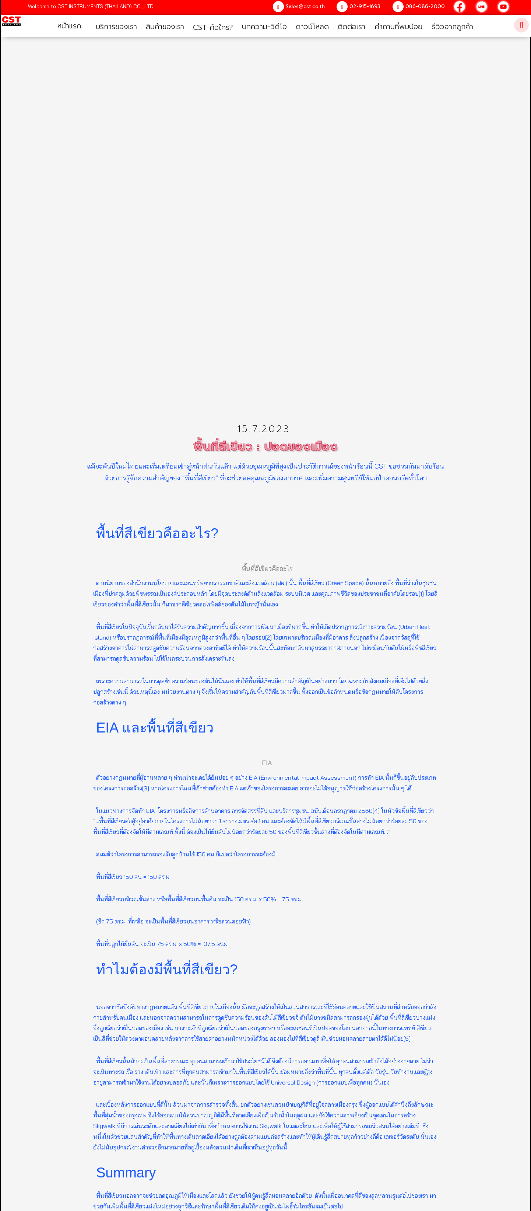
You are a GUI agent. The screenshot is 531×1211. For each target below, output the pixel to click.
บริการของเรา (116, 26)
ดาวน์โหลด (312, 26)
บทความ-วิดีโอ (264, 26)
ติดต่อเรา (351, 26)
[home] (11, 24)
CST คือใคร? (213, 27)
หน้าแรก (69, 25)
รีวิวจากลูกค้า (452, 26)
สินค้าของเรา (165, 26)
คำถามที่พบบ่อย (398, 26)
